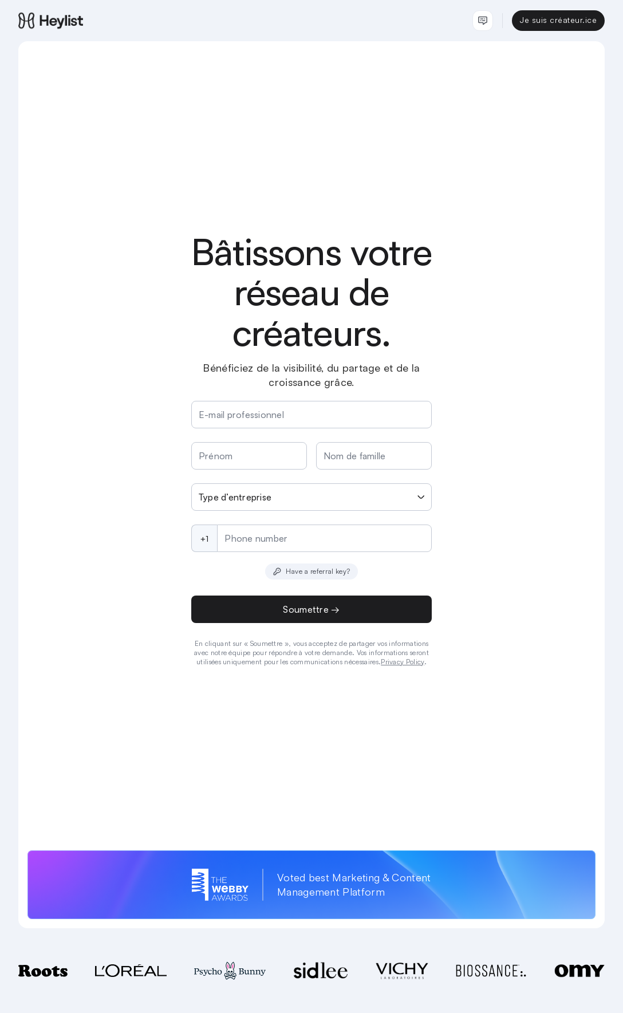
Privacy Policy (402, 661)
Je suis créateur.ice (558, 20)
